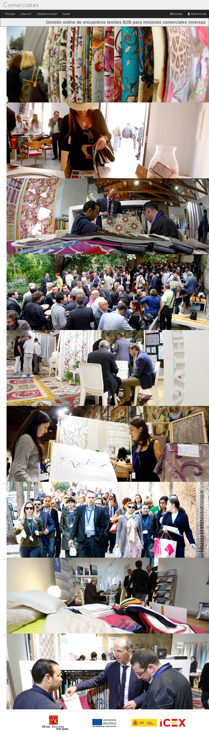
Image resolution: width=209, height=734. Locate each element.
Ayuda (66, 14)
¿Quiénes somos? (47, 14)
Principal (10, 14)
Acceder (176, 14)
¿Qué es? (25, 14)
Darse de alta (196, 14)
